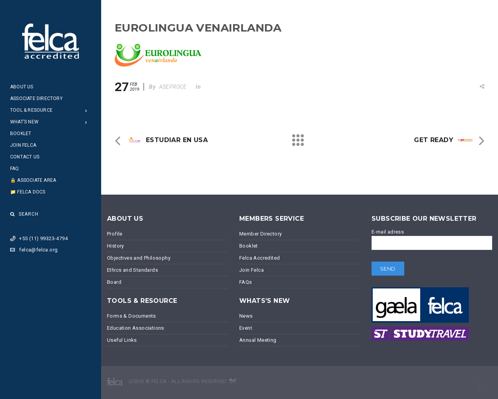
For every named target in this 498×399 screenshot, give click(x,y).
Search (24, 214)
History (115, 246)
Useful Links (122, 340)
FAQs (245, 282)
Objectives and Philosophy (138, 258)
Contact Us (24, 157)
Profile (115, 234)
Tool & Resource (31, 110)
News (246, 316)
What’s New (24, 122)
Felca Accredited (259, 258)
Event (245, 328)
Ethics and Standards (132, 270)
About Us (21, 87)
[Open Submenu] (86, 110)
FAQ (14, 168)
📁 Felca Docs (27, 192)
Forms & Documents (131, 316)
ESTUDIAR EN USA (177, 140)
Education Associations (135, 328)
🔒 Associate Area (33, 180)
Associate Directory (36, 98)
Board (114, 282)
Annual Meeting (258, 340)
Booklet (20, 133)
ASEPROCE (173, 87)
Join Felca (23, 145)
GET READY (433, 140)
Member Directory (260, 234)
